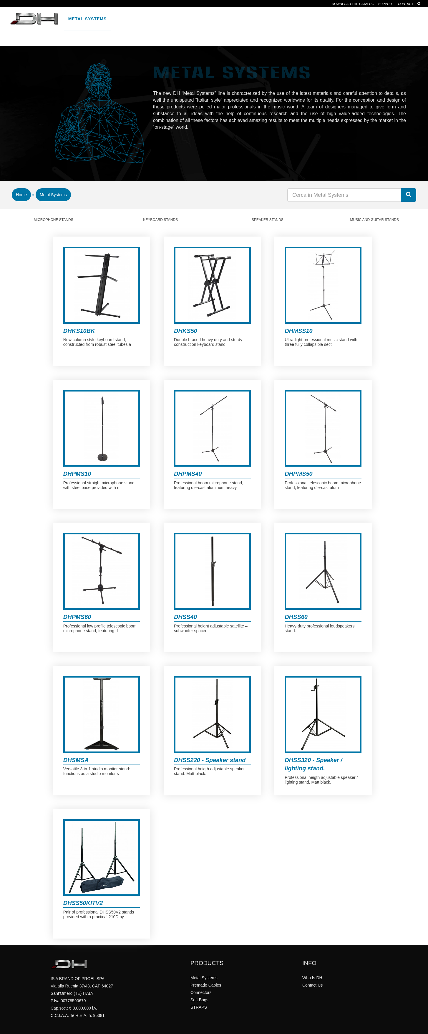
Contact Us (312, 985)
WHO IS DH (281, 18)
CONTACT (405, 4)
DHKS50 (185, 331)
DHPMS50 (298, 473)
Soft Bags (220, 18)
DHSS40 (185, 617)
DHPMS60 (77, 617)
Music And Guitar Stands (374, 220)
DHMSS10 (298, 331)
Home (21, 194)
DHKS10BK (79, 331)
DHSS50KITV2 (83, 903)
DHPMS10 (77, 473)
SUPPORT (386, 4)
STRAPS (251, 18)
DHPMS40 (188, 473)
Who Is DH (312, 977)
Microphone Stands (53, 220)
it (302, 18)
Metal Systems (87, 18)
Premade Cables (136, 18)
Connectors (182, 18)
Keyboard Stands (160, 220)
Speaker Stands (267, 220)
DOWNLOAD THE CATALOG (353, 4)
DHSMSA (76, 760)
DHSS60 (296, 617)
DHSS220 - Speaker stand (209, 760)
